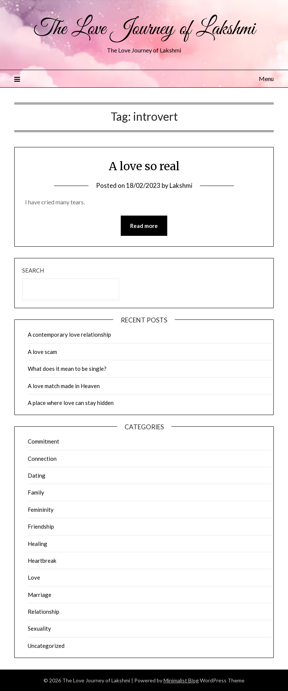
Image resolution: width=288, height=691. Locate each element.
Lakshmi (181, 185)
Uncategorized (46, 645)
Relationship (43, 611)
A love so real (144, 166)
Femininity (41, 509)
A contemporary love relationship (69, 334)
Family (36, 492)
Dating (36, 475)
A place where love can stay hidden (71, 402)
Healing (37, 543)
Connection (42, 458)
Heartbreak (42, 560)
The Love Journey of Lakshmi (144, 29)
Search (33, 270)
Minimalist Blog (181, 680)
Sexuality (39, 628)
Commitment (43, 441)
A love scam (42, 351)
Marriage (39, 594)
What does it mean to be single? (67, 368)
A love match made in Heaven (64, 385)
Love (34, 577)
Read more (144, 225)
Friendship (41, 526)
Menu (266, 78)
